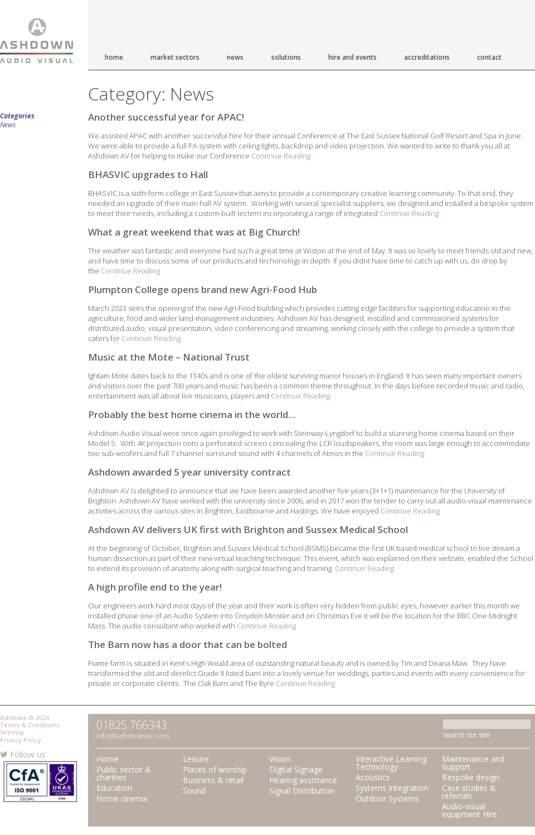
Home (114, 57)
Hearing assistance (303, 780)
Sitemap (12, 732)
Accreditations (427, 57)
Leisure (196, 759)
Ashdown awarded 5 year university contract (189, 472)
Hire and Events (352, 57)
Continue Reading (280, 156)
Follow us (23, 754)
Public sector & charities (123, 773)
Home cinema (121, 798)
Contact (489, 57)
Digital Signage (296, 769)
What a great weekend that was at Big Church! (194, 231)
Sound (194, 790)
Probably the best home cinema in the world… (192, 414)
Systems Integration (392, 788)
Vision (279, 759)
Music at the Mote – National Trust (169, 357)
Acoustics (373, 777)
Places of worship (215, 769)
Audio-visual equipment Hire (469, 810)
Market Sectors (175, 57)
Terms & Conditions (30, 725)
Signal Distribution (301, 790)
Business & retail (213, 780)
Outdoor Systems (387, 798)
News (235, 57)
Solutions (286, 57)
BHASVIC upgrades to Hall (148, 174)
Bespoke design (470, 777)
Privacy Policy (20, 740)
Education (114, 788)
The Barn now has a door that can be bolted (187, 644)
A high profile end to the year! (155, 586)
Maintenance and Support (473, 763)
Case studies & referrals (469, 792)
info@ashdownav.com (132, 736)
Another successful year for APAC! (166, 117)
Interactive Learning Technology (391, 763)
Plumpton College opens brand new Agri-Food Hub (202, 289)
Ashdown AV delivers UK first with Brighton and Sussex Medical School (248, 529)
